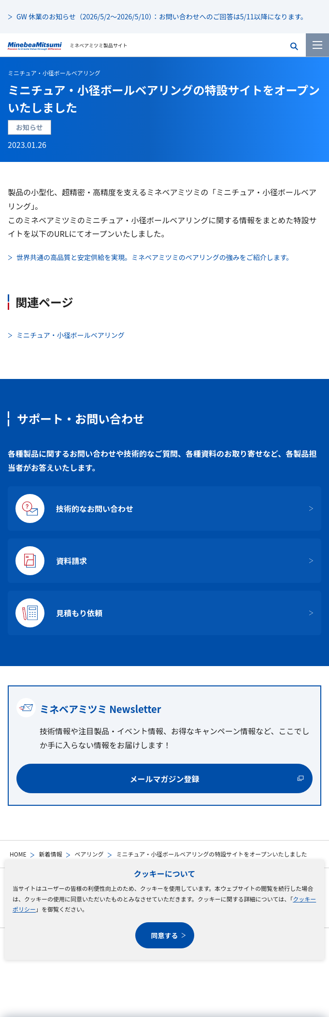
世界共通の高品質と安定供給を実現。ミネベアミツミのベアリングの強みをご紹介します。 (154, 257)
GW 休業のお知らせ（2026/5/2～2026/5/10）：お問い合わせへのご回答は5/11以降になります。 (161, 16)
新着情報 (50, 854)
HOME (18, 854)
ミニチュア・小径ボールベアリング (54, 73)
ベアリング (88, 854)
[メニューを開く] (317, 45)
